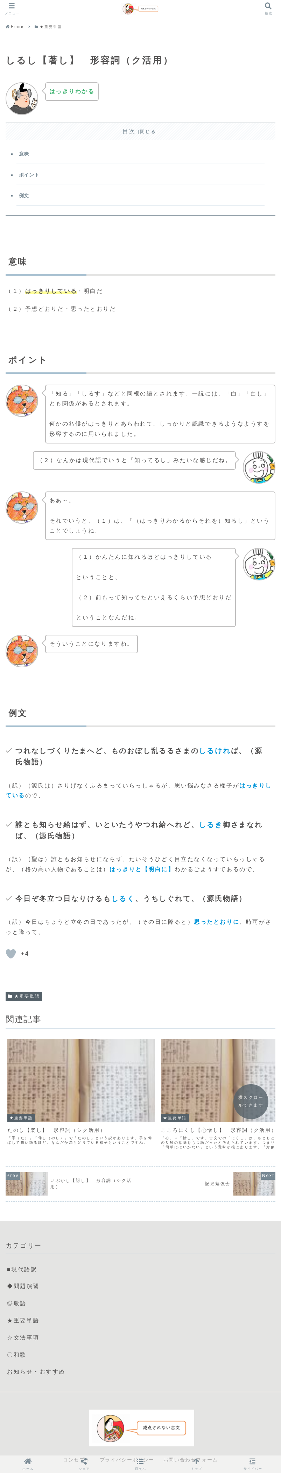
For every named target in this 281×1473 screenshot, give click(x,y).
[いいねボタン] (11, 956)
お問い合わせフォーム (190, 1443)
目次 (128, 131)
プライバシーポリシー (127, 1443)
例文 (24, 197)
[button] (140, 1464)
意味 (24, 154)
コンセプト (76, 1443)
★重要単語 (24, 998)
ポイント (29, 175)
